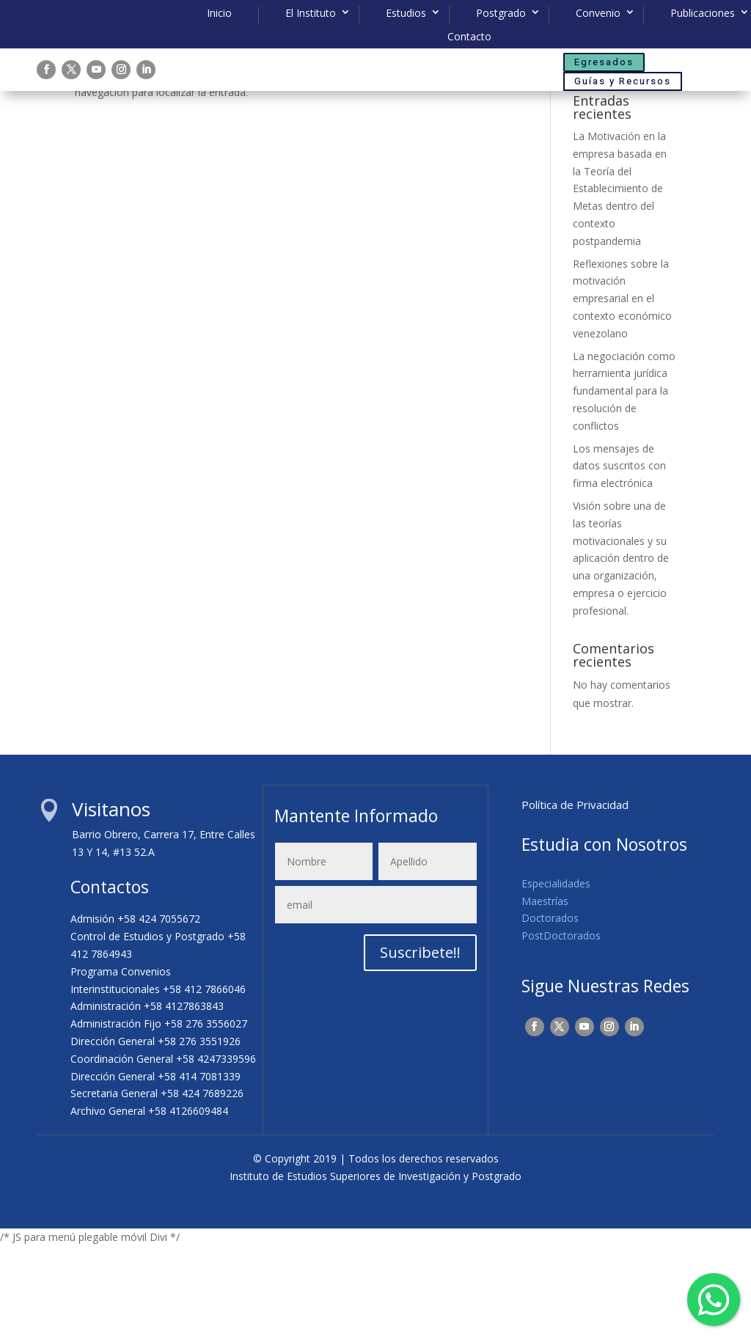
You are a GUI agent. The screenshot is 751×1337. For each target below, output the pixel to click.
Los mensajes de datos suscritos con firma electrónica (619, 557)
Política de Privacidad (575, 895)
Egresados (604, 62)
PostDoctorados (561, 1026)
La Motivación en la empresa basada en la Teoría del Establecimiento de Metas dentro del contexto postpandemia (620, 279)
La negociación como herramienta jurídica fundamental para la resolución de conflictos (624, 482)
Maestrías (544, 992)
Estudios (406, 13)
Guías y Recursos (622, 81)
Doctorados (550, 1010)
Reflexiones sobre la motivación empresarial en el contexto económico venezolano (622, 389)
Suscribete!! (420, 1043)
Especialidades (555, 974)
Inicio (219, 13)
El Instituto (310, 13)
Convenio (598, 13)
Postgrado (501, 13)
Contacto (469, 36)
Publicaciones (702, 13)
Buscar (651, 148)
